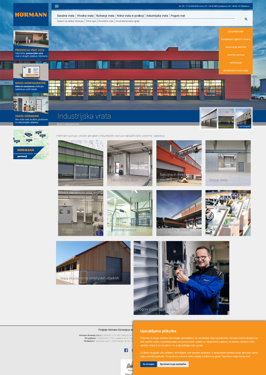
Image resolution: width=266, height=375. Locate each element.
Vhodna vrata (85, 15)
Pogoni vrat (178, 15)
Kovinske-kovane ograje (127, 21)
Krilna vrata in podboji (130, 15)
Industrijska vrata (157, 15)
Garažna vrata (65, 15)
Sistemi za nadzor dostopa (70, 21)
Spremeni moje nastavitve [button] (173, 364)
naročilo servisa (235, 54)
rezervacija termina (236, 47)
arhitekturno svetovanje (235, 70)
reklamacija (236, 62)
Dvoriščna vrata (106, 21)
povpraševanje (236, 31)
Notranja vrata (105, 15)
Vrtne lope (91, 21)
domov (60, 124)
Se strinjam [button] (148, 364)
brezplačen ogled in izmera (235, 39)
